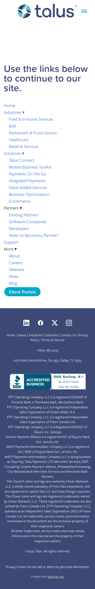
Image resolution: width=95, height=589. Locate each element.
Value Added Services (28, 187)
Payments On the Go (27, 174)
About (14, 256)
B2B (12, 126)
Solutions (14, 153)
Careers (16, 263)
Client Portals (22, 292)
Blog (13, 283)
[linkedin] (26, 322)
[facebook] (40, 322)
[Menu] (84, 11)
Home (9, 105)
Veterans (16, 269)
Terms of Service (53, 340)
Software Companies (27, 222)
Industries (14, 112)
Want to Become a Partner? (33, 235)
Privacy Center (16, 566)
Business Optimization (29, 194)
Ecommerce (19, 201)
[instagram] (68, 322)
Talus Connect (21, 160)
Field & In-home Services (31, 119)
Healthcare (18, 140)
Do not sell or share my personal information (58, 566)
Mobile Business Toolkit (30, 167)
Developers (19, 228)
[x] (54, 322)
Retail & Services (24, 146)
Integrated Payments (27, 181)
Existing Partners (24, 215)
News (14, 276)
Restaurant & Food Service (33, 133)
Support (11, 242)
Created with (47, 577)
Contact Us (68, 335)
